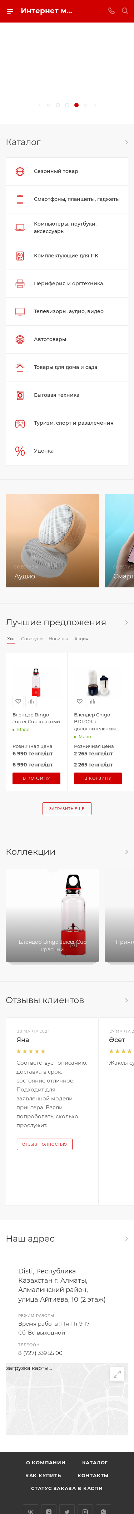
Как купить (43, 1475)
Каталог (95, 1462)
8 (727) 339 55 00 (40, 1353)
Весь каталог (126, 142)
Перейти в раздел (126, 1239)
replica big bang (21, 119)
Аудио (24, 576)
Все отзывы (126, 1000)
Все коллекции (126, 852)
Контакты (93, 1475)
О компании (46, 1462)
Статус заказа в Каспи (67, 1488)
